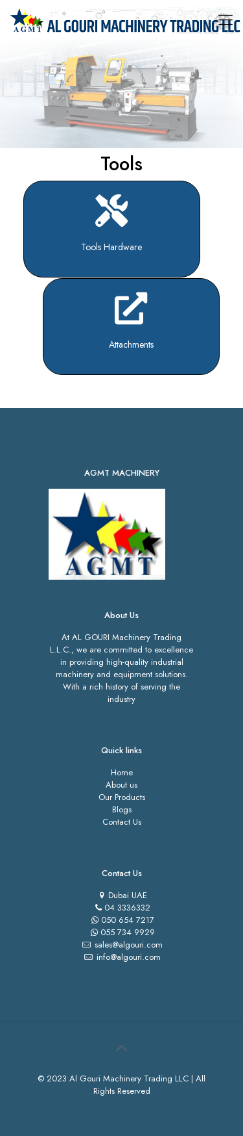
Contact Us (121, 822)
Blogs (122, 809)
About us (121, 785)
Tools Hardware (111, 246)
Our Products (121, 797)
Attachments (131, 344)
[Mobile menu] (225, 19)
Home (122, 772)
